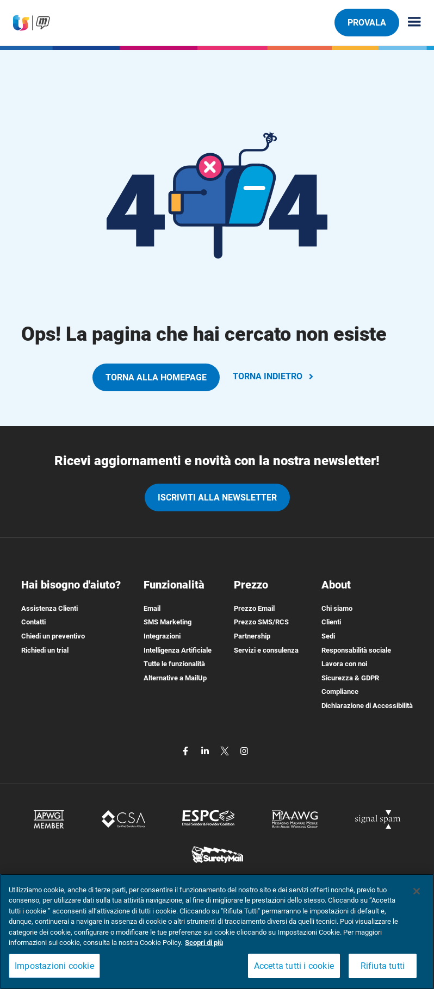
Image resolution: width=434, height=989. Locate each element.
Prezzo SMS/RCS (261, 622)
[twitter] (225, 751)
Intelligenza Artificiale (178, 650)
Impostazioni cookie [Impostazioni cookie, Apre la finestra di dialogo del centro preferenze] (54, 966)
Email (152, 608)
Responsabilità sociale (356, 650)
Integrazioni (162, 636)
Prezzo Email (254, 608)
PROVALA (366, 22)
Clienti (331, 622)
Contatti (33, 622)
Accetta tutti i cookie (294, 966)
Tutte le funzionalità (174, 664)
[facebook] (186, 751)
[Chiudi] (417, 891)
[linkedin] (206, 751)
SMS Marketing (167, 622)
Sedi (328, 636)
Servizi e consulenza (266, 650)
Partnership (252, 636)
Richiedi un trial (45, 650)
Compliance (339, 691)
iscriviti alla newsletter (217, 497)
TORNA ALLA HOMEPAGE (156, 377)
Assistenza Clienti (49, 608)
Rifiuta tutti (383, 966)
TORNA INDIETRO (274, 376)
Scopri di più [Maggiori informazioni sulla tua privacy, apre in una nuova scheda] (204, 942)
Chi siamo (336, 608)
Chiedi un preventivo (53, 636)
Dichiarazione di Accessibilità (367, 706)
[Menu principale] (410, 22)
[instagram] (244, 751)
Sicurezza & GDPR (350, 678)
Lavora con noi (344, 664)
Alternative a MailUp (175, 678)
